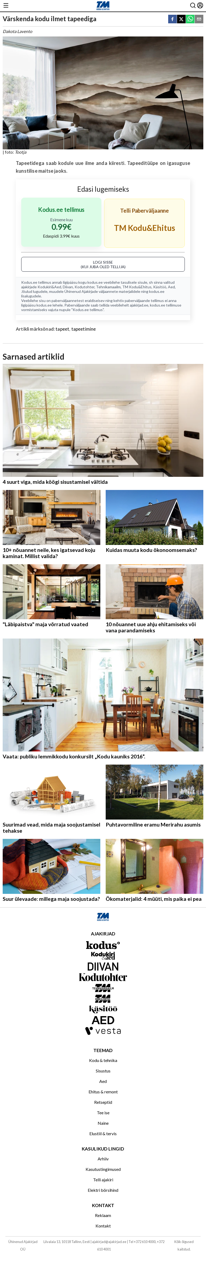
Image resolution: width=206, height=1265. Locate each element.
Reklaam (103, 1215)
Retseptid (103, 1102)
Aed (171, 287)
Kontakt (103, 1225)
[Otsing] (193, 5)
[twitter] (181, 19)
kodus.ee (95, 282)
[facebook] (172, 19)
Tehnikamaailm (108, 287)
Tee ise (103, 1112)
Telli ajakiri (103, 1179)
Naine (103, 1123)
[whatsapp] (190, 19)
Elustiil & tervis (103, 1133)
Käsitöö (159, 287)
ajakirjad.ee (139, 305)
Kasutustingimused (103, 1169)
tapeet (62, 329)
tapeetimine (83, 329)
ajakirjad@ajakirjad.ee (109, 1242)
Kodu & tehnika (103, 1060)
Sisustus (103, 1070)
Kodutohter (84, 287)
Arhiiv (103, 1158)
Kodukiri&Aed (49, 287)
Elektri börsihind (103, 1190)
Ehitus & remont (103, 1091)
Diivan (68, 287)
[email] (199, 19)
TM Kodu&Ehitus (137, 287)
